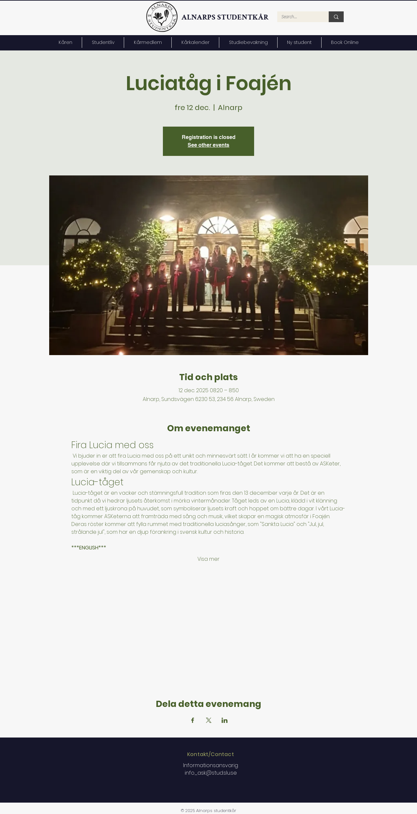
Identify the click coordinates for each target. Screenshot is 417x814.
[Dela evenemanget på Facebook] (193, 720)
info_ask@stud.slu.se (211, 773)
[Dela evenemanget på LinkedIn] (225, 720)
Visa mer (208, 559)
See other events (208, 145)
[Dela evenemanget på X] (209, 720)
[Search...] (298, 17)
